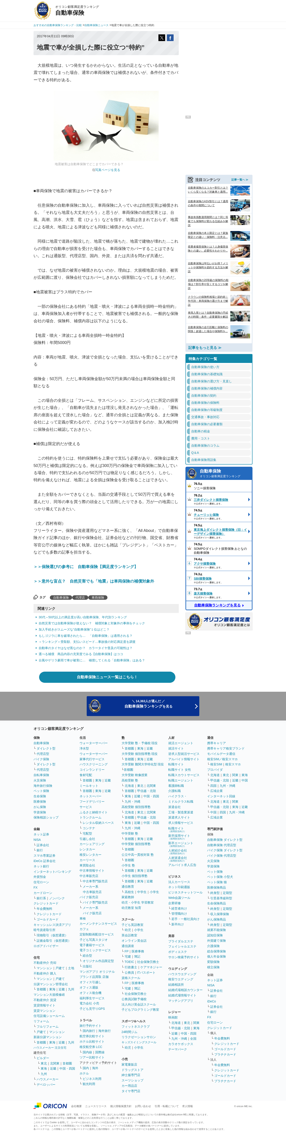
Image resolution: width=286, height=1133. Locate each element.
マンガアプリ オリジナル (97, 971)
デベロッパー (46, 1084)
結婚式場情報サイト (182, 995)
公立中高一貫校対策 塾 (138, 854)
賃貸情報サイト (44, 1005)
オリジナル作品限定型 (98, 961)
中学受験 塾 (130, 833)
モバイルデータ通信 (221, 754)
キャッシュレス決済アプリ (52, 925)
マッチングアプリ (180, 1000)
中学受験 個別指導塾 (136, 844)
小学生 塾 (128, 865)
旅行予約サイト (90, 1025)
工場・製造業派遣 (180, 812)
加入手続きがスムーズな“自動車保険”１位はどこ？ (74, 629)
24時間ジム (130, 1032)
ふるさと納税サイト (94, 812)
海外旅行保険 (43, 785)
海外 (95, 1068)
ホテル (84, 1073)
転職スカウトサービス (184, 775)
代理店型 (43, 754)
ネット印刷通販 (179, 887)
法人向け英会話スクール (139, 1004)
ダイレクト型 (46, 748)
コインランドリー (92, 769)
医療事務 (138, 951)
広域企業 (216, 791)
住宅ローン (41, 882)
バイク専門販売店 (95, 902)
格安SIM (216, 764)
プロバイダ (215, 769)
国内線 (87, 1052)
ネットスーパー (90, 796)
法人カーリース (179, 882)
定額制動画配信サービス (97, 934)
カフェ (84, 929)
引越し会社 (87, 839)
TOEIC (129, 962)
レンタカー (87, 849)
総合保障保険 (216, 951)
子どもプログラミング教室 (140, 1009)
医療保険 (40, 801)
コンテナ (89, 828)
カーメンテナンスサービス (98, 923)
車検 (83, 918)
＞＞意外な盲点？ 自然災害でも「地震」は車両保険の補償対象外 (94, 581)
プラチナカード (225, 1054)
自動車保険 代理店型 (221, 845)
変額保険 (213, 962)
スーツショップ (132, 1080)
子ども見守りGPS (92, 1008)
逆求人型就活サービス (184, 754)
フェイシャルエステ (182, 946)
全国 (193, 1038)
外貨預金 (40, 877)
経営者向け (179, 908)
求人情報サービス (180, 823)
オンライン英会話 (134, 940)
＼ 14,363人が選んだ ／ (148, 703)
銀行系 (41, 898)
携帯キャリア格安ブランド (226, 748)
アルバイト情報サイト (184, 759)
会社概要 (76, 1106)
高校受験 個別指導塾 (136, 807)
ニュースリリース (96, 1106)
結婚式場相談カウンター (185, 990)
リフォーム (41, 1021)
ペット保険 (41, 791)
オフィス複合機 (90, 993)
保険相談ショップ (46, 817)
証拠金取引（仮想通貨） (54, 940)
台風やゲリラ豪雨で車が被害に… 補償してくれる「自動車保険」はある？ (92, 660)
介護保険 (213, 946)
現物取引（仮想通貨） (52, 935)
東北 (44, 1063)
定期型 (227, 893)
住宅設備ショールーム (49, 1016)
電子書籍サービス (92, 945)
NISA (37, 839)
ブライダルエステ (180, 941)
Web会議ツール (179, 898)
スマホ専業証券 (44, 855)
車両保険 (98, 597)
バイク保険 (41, 759)
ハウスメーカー (48, 1079)
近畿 (62, 989)
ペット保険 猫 (217, 882)
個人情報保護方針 (121, 1106)
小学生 (154, 892)
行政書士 (131, 967)
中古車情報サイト (92, 870)
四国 (213, 785)
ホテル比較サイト (92, 1041)
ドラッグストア (132, 1070)
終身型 (215, 893)
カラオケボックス (180, 1044)
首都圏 (41, 989)
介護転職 (174, 791)
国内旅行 (89, 1031)
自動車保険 (61, 597)
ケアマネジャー (151, 967)
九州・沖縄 (132, 801)
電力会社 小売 (89, 1003)
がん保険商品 (216, 919)
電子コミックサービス (95, 950)
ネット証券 (41, 834)
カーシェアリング (92, 844)
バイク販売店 (89, 897)
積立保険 (213, 967)
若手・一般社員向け (185, 919)
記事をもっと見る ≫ (204, 348)
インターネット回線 (221, 796)
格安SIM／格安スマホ (222, 759)
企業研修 (174, 903)
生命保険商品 (216, 903)
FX (36, 887)
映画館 (173, 1017)
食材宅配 (86, 775)
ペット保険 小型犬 (220, 877)
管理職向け (179, 913)
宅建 (128, 956)
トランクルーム (90, 817)
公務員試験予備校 (134, 999)
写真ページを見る (107, 170)
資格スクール (131, 978)
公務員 (129, 972)
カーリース (87, 860)
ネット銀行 (41, 866)
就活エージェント (180, 743)
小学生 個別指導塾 (134, 876)
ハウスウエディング (182, 974)
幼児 (128, 930)
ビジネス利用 (92, 1079)
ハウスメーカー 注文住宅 (50, 1047)
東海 (52, 989)
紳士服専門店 (131, 1075)
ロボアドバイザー (46, 946)
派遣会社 (174, 807)
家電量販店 (129, 1064)
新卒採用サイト (179, 837)
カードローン (43, 893)
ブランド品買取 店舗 (94, 977)
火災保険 (40, 780)
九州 (71, 989)
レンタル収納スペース (98, 823)
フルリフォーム (48, 1026)
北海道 (129, 785)
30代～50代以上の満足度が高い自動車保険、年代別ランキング (83, 617)
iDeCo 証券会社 (45, 861)
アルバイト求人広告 (182, 865)
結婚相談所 (176, 984)
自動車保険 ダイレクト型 (224, 839)
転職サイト (176, 764)
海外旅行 (104, 1031)
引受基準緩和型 (221, 898)
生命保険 (40, 796)
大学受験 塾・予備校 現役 (140, 743)
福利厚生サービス (92, 998)
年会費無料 (44, 908)
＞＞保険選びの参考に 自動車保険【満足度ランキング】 (86, 566)
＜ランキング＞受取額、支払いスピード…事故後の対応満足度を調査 (87, 642)
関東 (196, 1023)
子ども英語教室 (132, 925)
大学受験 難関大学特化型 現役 (143, 764)
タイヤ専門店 (131, 1091)
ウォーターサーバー (94, 743)
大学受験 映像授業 (134, 775)
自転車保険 (41, 775)
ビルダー (43, 1058)
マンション (44, 968)
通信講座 (128, 946)
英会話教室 (129, 935)
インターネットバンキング (52, 871)
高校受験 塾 (130, 780)
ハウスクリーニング (94, 764)
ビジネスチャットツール (185, 892)
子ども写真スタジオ (94, 939)
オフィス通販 (89, 987)
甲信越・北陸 (146, 791)
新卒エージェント (180, 844)
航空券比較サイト (92, 1036)
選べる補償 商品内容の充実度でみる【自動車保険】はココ (81, 654)
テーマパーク (177, 1049)
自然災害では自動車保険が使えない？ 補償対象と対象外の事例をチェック (92, 623)
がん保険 (40, 807)
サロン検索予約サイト (184, 957)
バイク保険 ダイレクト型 (224, 850)
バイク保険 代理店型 (221, 855)
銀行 (40, 850)
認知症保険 (215, 935)
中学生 (142, 892)
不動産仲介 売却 (45, 962)
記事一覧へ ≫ (239, 179)
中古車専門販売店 (95, 881)
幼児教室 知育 (131, 908)
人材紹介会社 (177, 852)
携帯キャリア (216, 743)
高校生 (129, 892)
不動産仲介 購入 (45, 973)
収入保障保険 (219, 914)
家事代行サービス (92, 759)
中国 (245, 780)
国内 (86, 1068)
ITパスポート (146, 972)
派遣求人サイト (179, 817)
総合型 (87, 955)
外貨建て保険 (216, 940)
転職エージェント (180, 780)
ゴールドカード (48, 919)
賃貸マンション (44, 1010)
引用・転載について (167, 1106)
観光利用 (89, 1084)
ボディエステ (177, 952)
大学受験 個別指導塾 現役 (140, 754)
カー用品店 (129, 1085)
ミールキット (89, 785)
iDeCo (211, 1001)
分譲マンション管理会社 (51, 984)
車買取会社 (87, 865)
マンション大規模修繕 (49, 994)
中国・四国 (67, 1068)
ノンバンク (57, 898)
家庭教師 (128, 897)
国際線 (100, 1052)
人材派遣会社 (177, 859)
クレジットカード (46, 903)
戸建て (60, 968)
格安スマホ (233, 764)
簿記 (137, 956)
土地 (71, 968)
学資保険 (40, 812)
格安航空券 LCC (91, 1047)
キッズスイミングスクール (139, 1042)
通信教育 (128, 886)
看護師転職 (176, 785)
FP (127, 951)
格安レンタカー (90, 854)
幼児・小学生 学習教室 (138, 902)
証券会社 (43, 845)
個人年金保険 (216, 956)
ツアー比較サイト (92, 1057)
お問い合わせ (143, 1106)
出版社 (87, 966)
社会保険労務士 (148, 962)
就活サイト (176, 748)
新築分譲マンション (48, 1037)
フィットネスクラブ (136, 1026)
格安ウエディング (180, 979)
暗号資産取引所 (44, 930)
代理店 (80, 597)
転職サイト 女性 (179, 769)
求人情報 (187, 1106)
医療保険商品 (216, 887)
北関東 (54, 1063)
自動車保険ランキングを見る (217, 605)
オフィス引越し (90, 982)
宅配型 (87, 833)
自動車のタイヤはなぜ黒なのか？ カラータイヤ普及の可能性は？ (85, 648)
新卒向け (177, 924)
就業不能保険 (216, 930)
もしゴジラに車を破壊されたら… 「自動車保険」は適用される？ (85, 635)
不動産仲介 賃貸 (45, 1000)
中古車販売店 (89, 876)
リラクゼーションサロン (139, 1037)
